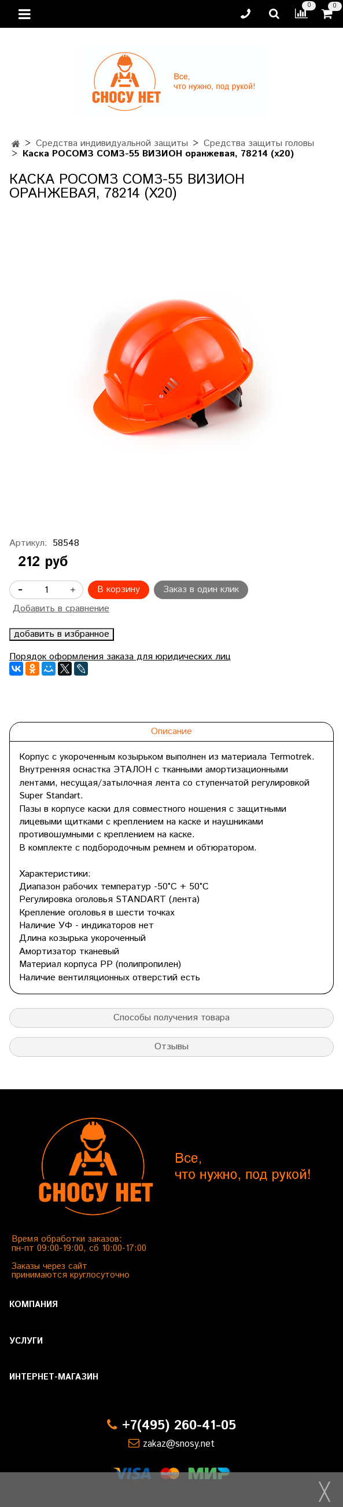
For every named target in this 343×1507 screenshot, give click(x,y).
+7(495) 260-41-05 (179, 1425)
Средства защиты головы (259, 143)
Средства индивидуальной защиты (112, 143)
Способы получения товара (171, 1017)
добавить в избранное (61, 634)
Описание (171, 731)
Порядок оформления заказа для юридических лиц (120, 656)
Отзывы (171, 1046)
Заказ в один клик (201, 589)
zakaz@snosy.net (179, 1444)
